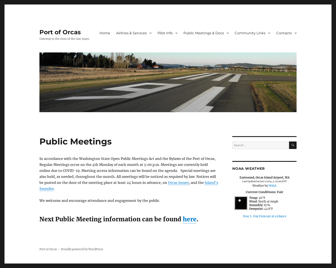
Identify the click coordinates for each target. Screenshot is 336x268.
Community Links (250, 33)
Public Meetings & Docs (203, 33)
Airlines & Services (131, 33)
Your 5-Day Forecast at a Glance (264, 216)
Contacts (284, 33)
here (189, 219)
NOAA (272, 186)
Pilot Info (165, 33)
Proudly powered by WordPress (82, 249)
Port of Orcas (60, 32)
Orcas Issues (178, 182)
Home (104, 33)
